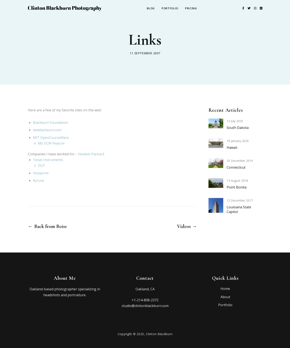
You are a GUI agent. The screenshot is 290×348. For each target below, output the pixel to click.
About (225, 297)
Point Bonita (236, 187)
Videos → (187, 226)
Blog (151, 8)
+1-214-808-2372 (145, 300)
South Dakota (238, 127)
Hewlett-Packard (91, 154)
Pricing (191, 8)
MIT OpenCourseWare (51, 137)
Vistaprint (41, 173)
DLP (41, 165)
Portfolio (170, 8)
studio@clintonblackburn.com (145, 305)
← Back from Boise (47, 226)
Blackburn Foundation (50, 122)
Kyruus (38, 180)
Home (225, 288)
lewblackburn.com (47, 130)
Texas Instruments (48, 159)
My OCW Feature (51, 143)
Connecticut (236, 167)
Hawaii (232, 147)
